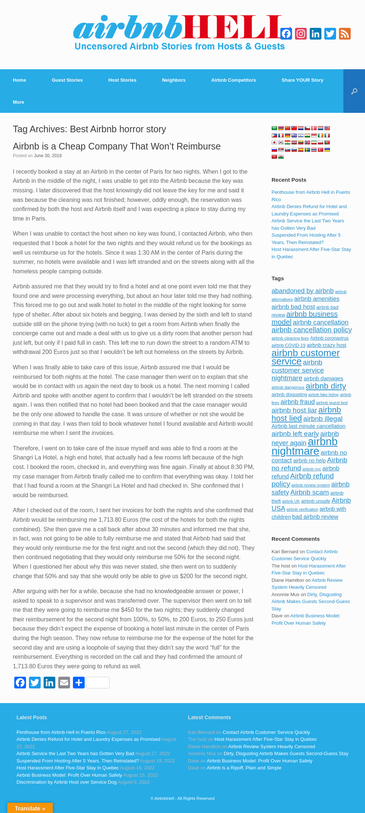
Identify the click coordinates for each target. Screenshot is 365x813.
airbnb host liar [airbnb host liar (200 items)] (294, 410)
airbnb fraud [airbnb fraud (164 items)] (297, 402)
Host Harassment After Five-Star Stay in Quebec (67, 767)
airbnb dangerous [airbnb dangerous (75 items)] (288, 387)
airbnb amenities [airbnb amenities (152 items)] (316, 298)
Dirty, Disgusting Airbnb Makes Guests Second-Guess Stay (311, 601)
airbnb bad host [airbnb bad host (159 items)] (293, 306)
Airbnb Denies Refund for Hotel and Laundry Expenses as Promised (88, 739)
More (18, 102)
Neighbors (173, 80)
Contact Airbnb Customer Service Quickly (266, 732)
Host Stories (122, 80)
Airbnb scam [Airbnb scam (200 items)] (309, 492)
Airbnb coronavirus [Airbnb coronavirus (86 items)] (329, 338)
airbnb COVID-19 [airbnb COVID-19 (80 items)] (289, 345)
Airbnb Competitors (233, 80)
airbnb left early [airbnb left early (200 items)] (295, 433)
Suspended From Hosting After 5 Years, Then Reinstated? (77, 761)
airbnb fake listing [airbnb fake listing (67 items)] (323, 394)
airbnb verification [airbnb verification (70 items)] (302, 509)
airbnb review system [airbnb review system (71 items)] (310, 485)
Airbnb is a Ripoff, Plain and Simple (244, 767)
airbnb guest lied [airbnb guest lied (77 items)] (332, 402)
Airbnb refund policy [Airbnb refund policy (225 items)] (303, 480)
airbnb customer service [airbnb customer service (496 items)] (306, 357)
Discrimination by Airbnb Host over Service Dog (66, 782)
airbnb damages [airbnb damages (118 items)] (323, 378)
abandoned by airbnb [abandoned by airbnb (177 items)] (303, 291)
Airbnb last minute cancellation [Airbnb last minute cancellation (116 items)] (309, 426)
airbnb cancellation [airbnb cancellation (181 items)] (321, 322)
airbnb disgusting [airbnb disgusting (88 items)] (289, 394)
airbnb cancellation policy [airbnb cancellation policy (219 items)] (312, 330)
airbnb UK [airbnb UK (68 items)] (291, 501)
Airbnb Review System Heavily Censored (271, 746)
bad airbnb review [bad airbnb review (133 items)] (315, 517)
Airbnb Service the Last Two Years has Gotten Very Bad (75, 753)
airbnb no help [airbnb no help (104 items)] (309, 460)
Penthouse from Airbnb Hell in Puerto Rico (61, 732)
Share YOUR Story (303, 80)
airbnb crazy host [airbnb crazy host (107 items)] (326, 345)
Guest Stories (67, 80)
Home (19, 80)
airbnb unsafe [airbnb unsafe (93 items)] (316, 501)
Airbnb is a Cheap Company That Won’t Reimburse (117, 146)
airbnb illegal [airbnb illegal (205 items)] (323, 418)
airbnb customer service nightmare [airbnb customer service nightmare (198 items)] (298, 370)
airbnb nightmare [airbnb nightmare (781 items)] (305, 446)
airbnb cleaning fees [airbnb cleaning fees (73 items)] (290, 338)
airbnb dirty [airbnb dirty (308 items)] (326, 386)
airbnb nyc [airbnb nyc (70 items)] (311, 469)
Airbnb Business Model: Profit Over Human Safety (69, 775)
